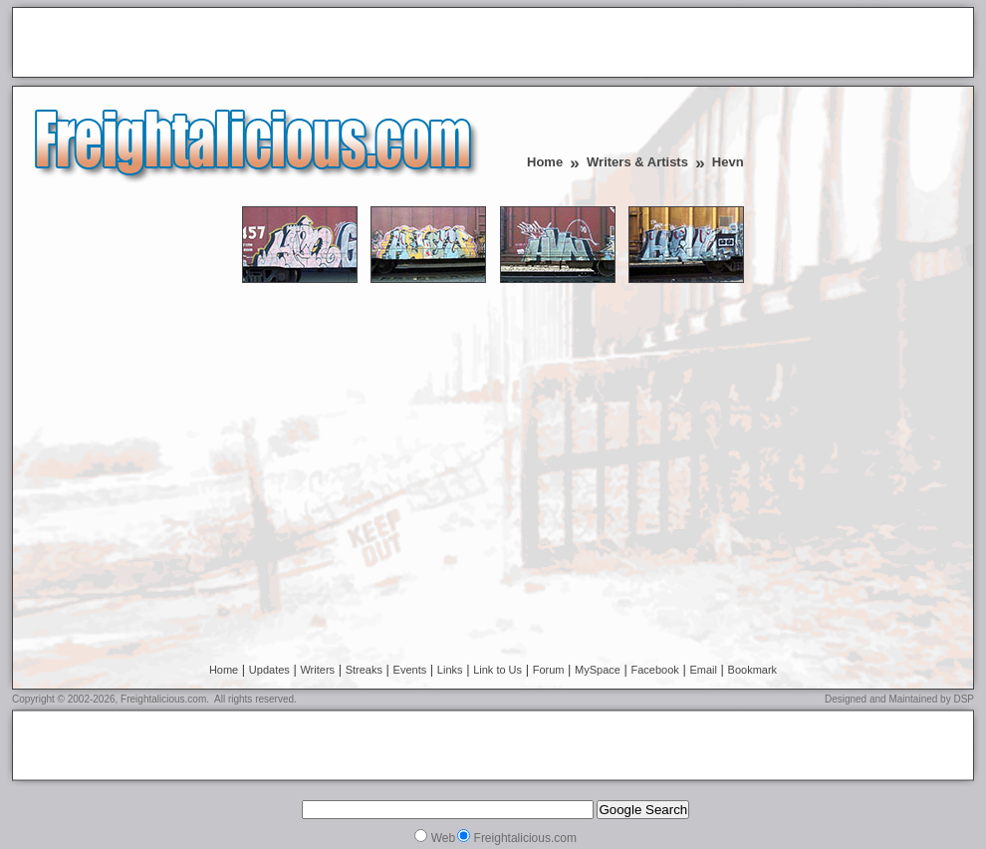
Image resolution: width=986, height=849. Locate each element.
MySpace (597, 670)
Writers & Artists (637, 161)
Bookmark (753, 670)
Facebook (655, 670)
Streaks (364, 670)
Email (703, 670)
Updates (269, 670)
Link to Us (497, 670)
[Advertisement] (253, 44)
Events (410, 670)
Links (450, 670)
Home (545, 161)
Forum (549, 670)
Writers (317, 670)
